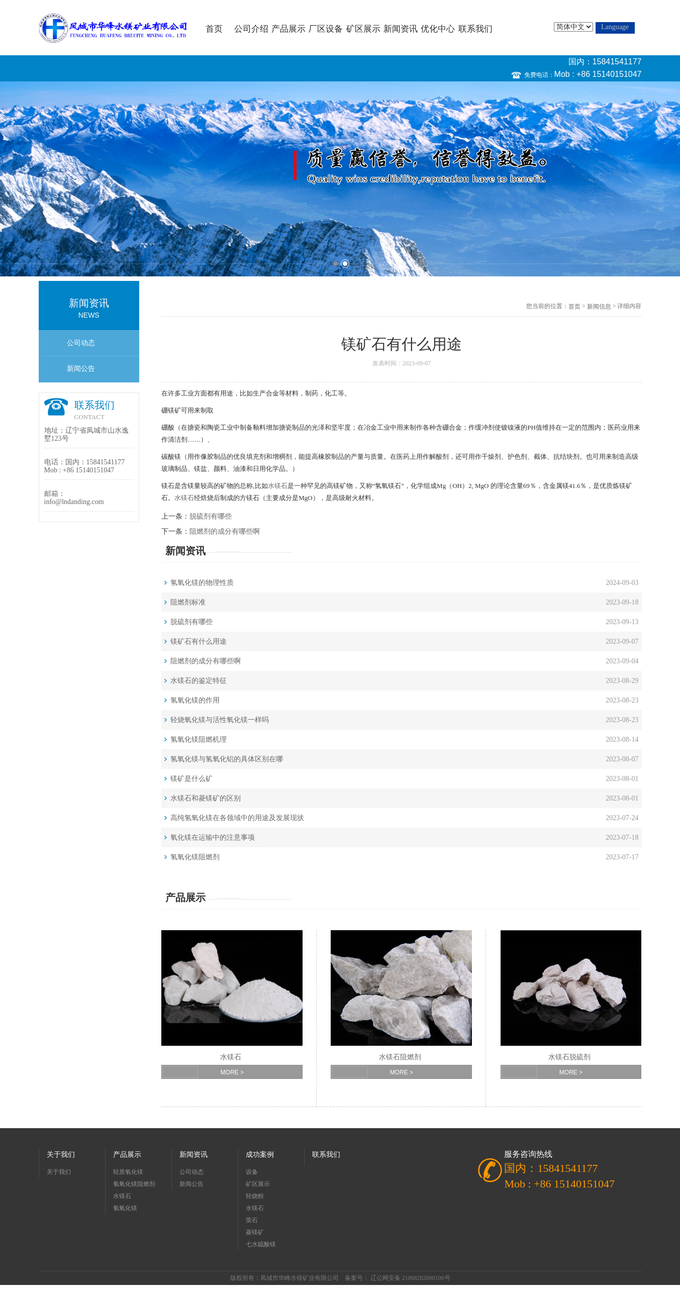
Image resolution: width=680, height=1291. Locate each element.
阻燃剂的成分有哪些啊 (224, 531)
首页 (214, 29)
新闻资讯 (400, 29)
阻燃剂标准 (188, 602)
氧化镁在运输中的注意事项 (212, 837)
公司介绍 (251, 29)
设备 (252, 1171)
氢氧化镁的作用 (195, 700)
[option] (340, 178)
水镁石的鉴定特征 (198, 680)
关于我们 (61, 1154)
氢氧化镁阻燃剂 (195, 857)
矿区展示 (363, 29)
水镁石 (277, 485)
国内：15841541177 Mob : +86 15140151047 (598, 67)
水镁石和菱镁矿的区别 (205, 798)
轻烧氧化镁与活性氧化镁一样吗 (219, 720)
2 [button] (345, 263)
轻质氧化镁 (128, 1171)
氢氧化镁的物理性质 (202, 582)
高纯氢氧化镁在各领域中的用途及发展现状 (237, 818)
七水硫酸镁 (261, 1244)
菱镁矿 (255, 1232)
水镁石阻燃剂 (400, 1057)
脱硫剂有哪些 (210, 516)
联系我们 (475, 29)
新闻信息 (599, 306)
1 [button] (335, 263)
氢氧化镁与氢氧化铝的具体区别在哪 (226, 759)
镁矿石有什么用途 (198, 641)
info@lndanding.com (74, 502)
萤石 (252, 1220)
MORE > (232, 1072)
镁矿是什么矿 (191, 778)
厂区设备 (326, 29)
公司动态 (81, 343)
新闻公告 (81, 368)
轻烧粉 (255, 1196)
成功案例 (260, 1154)
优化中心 (438, 29)
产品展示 (288, 29)
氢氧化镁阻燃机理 (198, 739)
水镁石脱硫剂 (569, 1057)
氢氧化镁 (125, 1208)
